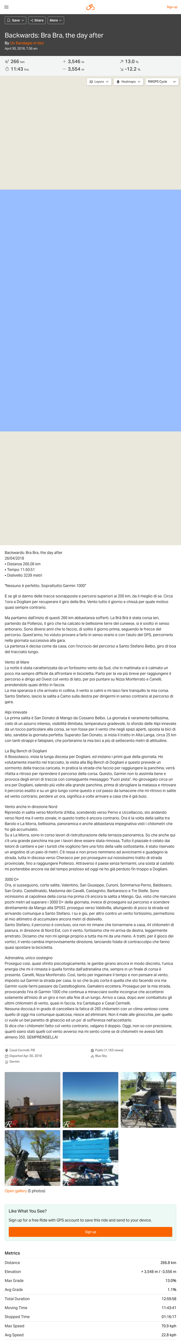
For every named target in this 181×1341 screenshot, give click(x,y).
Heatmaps (128, 82)
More (56, 20)
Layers (99, 82)
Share (37, 20)
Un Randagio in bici (27, 43)
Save (15, 20)
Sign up (172, 7)
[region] (90, 310)
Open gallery (16, 1190)
